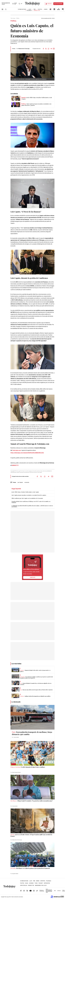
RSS (55, 890)
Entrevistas (47, 883)
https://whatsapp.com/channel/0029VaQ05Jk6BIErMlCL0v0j (27, 453)
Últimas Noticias (22, 9)
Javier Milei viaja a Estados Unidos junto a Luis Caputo (25, 492)
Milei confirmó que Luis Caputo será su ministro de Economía (27, 498)
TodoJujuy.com (16, 450)
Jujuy (29, 9)
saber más (32, 577)
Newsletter (37, 10)
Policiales (29, 10)
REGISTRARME (59, 3)
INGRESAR (49, 3)
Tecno (36, 883)
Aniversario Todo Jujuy (41, 885)
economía (27, 482)
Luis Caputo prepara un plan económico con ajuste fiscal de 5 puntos (29, 495)
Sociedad (31, 883)
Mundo (45, 9)
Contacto (59, 890)
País (35, 9)
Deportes (42, 881)
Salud (26, 883)
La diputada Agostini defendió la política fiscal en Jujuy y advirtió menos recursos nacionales (32, 506)
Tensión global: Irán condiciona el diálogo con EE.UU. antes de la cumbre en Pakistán (31, 502)
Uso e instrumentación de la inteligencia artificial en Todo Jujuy (49, 890)
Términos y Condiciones (41, 891)
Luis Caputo (20, 482)
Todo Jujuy (13, 18)
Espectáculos (23, 885)
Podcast (41, 883)
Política (40, 9)
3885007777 (15, 465)
